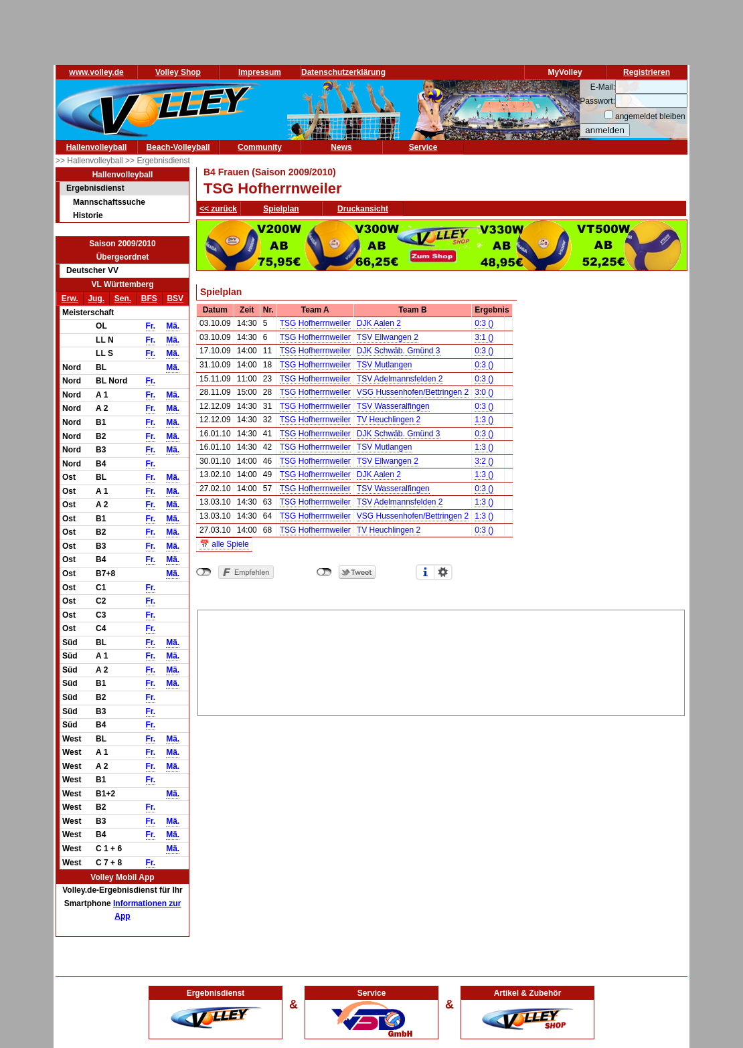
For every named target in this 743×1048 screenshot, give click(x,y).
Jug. (96, 298)
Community (260, 147)
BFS (149, 298)
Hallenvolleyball (96, 147)
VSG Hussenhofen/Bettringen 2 (413, 392)
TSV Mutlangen (384, 364)
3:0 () (484, 392)
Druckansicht (362, 208)
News (341, 147)
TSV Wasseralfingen (393, 406)
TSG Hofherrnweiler (315, 323)
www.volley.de (96, 72)
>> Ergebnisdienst (157, 160)
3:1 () (484, 337)
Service (423, 147)
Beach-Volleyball (178, 147)
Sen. (122, 298)
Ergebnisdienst (95, 188)
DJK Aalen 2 (379, 323)
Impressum (259, 72)
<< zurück (218, 208)
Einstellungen (443, 572)
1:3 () (484, 419)
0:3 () (484, 323)
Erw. (70, 298)
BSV (175, 298)
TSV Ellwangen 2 (387, 337)
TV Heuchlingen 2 (388, 419)
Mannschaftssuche (109, 202)
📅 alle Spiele (224, 544)
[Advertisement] (441, 660)
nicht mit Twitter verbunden (324, 572)
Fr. (151, 326)
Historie (88, 215)
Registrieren (646, 72)
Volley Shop (178, 72)
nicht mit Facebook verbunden (204, 572)
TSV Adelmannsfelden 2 (400, 378)
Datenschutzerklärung (343, 72)
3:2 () (484, 461)
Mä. (172, 326)
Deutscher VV (92, 270)
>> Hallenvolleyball (90, 160)
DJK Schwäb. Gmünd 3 (398, 350)
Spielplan (281, 208)
